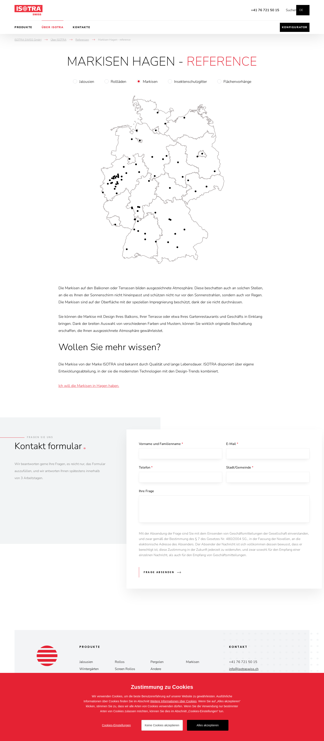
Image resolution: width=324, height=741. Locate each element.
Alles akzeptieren (208, 725)
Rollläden (118, 81)
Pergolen (157, 662)
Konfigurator (294, 27)
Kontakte (81, 27)
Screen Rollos (125, 669)
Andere (155, 669)
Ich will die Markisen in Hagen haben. (88, 385)
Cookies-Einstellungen (116, 725)
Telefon (146, 468)
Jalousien (86, 81)
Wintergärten (89, 669)
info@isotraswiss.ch (243, 669)
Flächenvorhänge (237, 81)
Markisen (150, 81)
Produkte (23, 27)
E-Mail (232, 444)
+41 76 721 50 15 (259, 10)
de (301, 10)
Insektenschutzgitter (190, 81)
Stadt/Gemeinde (239, 468)
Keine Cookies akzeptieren (162, 725)
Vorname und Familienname (161, 444)
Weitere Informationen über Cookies (173, 701)
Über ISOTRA (53, 27)
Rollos (120, 662)
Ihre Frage (146, 492)
